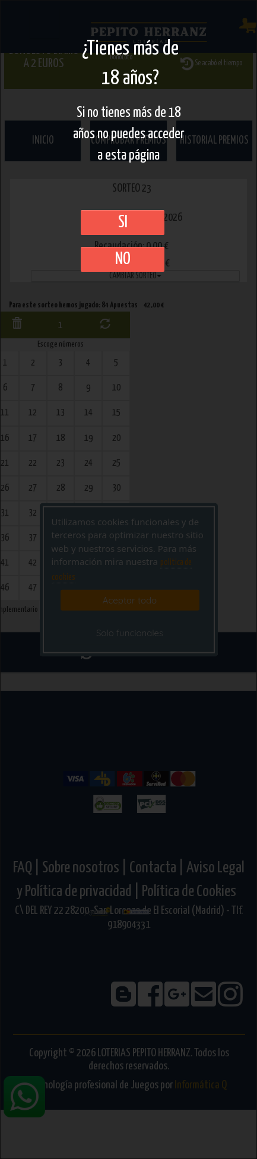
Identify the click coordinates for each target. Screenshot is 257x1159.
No (123, 259)
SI (123, 222)
